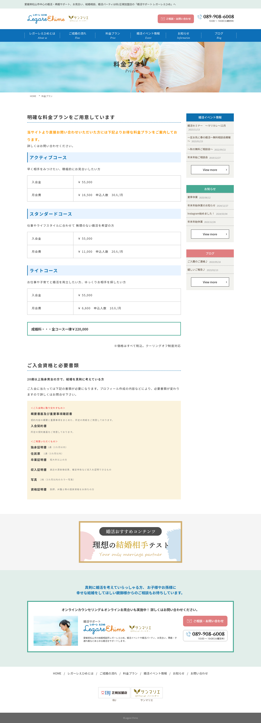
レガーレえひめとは (42, 35)
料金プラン (112, 35)
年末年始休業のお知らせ (208, 205)
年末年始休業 (202, 222)
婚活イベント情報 (148, 35)
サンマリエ (147, 698)
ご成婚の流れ (77, 35)
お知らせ (183, 35)
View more (210, 170)
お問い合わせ (199, 673)
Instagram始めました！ (207, 213)
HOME (57, 673)
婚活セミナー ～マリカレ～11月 (207, 127)
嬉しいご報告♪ (203, 270)
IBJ (114, 698)
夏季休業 (199, 197)
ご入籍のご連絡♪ (204, 261)
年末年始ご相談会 (204, 157)
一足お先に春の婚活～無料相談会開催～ (209, 139)
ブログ (219, 35)
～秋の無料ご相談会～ (207, 149)
